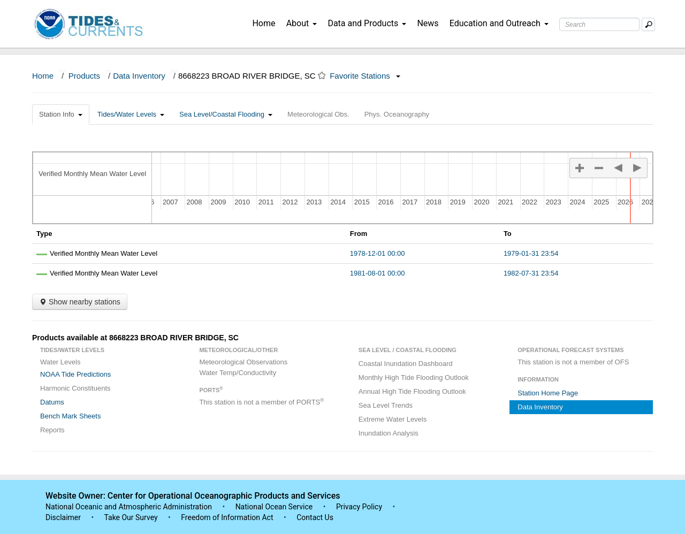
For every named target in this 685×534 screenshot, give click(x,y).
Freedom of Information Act (227, 517)
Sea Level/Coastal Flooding (225, 114)
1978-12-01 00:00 (377, 253)
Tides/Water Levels (130, 114)
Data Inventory (139, 75)
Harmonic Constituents (75, 388)
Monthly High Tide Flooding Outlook (414, 377)
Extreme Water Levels (393, 419)
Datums (52, 402)
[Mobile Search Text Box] (648, 24)
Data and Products (367, 23)
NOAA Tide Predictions (75, 374)
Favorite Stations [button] (365, 75)
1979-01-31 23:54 (531, 253)
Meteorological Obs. (318, 114)
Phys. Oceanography (396, 114)
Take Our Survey (131, 517)
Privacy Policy (359, 506)
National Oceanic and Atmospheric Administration (128, 506)
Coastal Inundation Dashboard (406, 364)
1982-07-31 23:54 (531, 273)
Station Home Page (547, 393)
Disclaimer (63, 517)
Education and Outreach (499, 23)
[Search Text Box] (599, 24)
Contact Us (314, 517)
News (427, 23)
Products (84, 75)
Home (263, 23)
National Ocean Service (274, 506)
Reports (52, 430)
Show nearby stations (79, 301)
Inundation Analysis (388, 433)
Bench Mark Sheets (70, 416)
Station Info (60, 114)
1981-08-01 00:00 (377, 273)
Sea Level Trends (386, 405)
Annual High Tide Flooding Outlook (412, 391)
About (301, 23)
